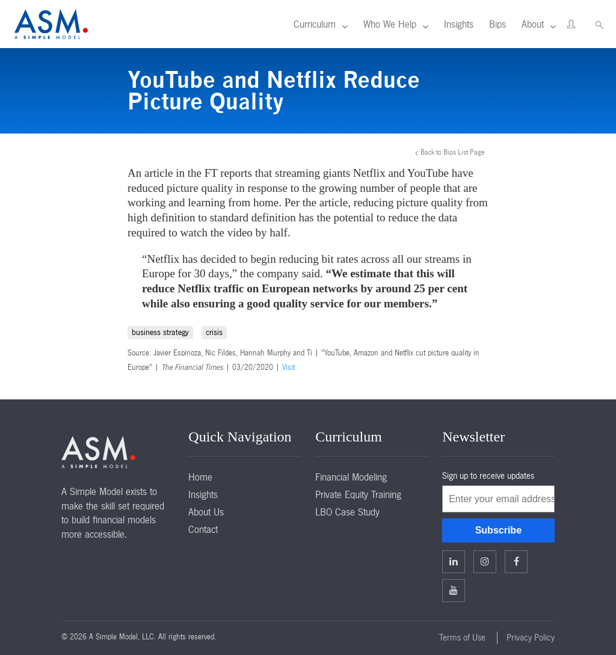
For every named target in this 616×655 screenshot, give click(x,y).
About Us (206, 511)
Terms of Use (462, 637)
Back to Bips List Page (452, 152)
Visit (288, 367)
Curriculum (315, 24)
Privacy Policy (531, 637)
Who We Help (389, 24)
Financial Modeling (351, 477)
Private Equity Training (358, 494)
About (533, 24)
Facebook (516, 561)
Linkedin (453, 561)
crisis (214, 332)
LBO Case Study (347, 511)
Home (200, 477)
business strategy (160, 332)
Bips (497, 24)
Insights (458, 24)
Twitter (485, 561)
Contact (203, 529)
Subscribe (498, 530)
